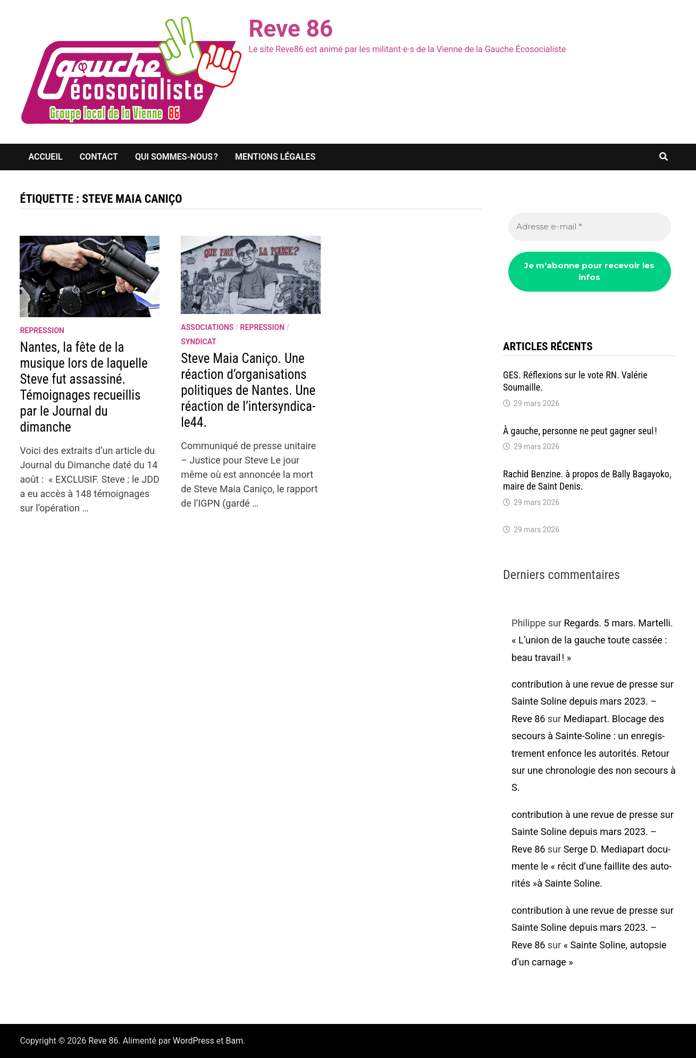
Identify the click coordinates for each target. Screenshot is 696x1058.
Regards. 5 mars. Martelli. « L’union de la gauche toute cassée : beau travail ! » (592, 640)
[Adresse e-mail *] (589, 227)
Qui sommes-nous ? (176, 157)
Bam (234, 1041)
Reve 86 (290, 29)
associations (207, 327)
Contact (99, 157)
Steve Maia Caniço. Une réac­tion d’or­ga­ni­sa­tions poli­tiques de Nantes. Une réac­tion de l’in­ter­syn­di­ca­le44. (248, 390)
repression (42, 330)
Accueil (45, 157)
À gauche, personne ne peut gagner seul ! (581, 430)
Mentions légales (275, 157)
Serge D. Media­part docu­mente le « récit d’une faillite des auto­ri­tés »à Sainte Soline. (591, 866)
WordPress (193, 1041)
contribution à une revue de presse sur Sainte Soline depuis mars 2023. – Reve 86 (592, 701)
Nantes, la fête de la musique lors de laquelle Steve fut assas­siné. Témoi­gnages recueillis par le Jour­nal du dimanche (83, 387)
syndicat (198, 341)
